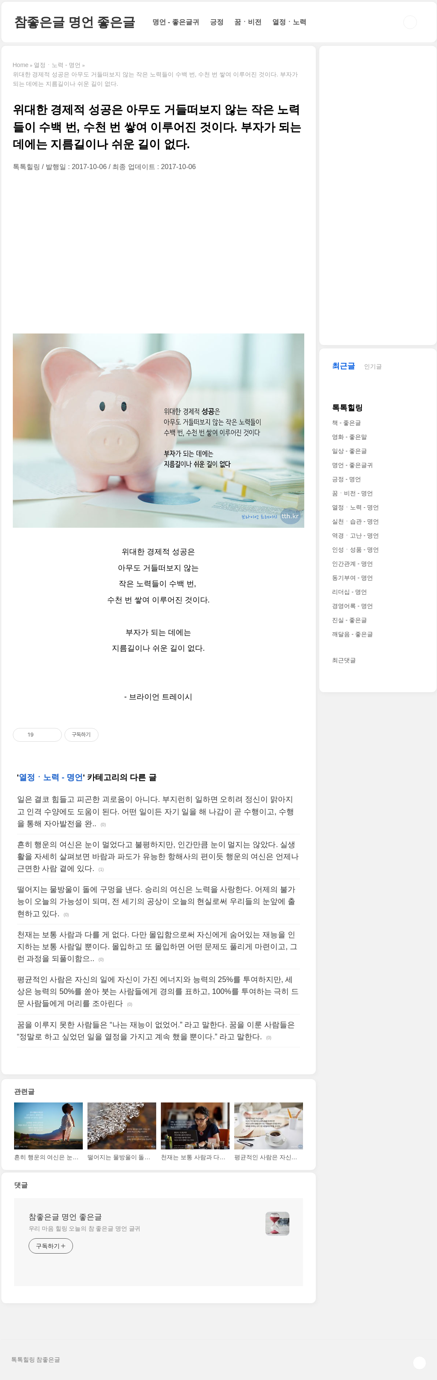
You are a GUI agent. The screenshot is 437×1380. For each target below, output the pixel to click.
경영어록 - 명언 (352, 605)
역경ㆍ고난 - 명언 (355, 535)
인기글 (373, 366)
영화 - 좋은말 (349, 436)
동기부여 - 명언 (352, 577)
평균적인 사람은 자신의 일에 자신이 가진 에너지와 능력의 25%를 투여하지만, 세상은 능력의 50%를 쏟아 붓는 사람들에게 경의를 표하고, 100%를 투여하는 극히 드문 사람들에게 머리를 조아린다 (158, 991)
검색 (410, 22)
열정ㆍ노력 (289, 22)
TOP (419, 1363)
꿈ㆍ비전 (248, 22)
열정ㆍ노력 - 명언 (51, 777)
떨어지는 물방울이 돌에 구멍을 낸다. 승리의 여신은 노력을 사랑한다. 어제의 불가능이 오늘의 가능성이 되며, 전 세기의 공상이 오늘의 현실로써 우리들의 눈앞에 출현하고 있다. (156, 901)
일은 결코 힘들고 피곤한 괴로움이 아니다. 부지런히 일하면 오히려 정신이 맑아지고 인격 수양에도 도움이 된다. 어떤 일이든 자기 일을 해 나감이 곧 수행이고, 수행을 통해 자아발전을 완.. (155, 811)
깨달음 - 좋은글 (352, 634)
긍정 (217, 22)
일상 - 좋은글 (349, 450)
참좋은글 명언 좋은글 (74, 22)
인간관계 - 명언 (352, 563)
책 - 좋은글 (346, 422)
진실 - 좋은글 (349, 620)
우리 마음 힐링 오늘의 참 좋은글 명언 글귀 (85, 1228)
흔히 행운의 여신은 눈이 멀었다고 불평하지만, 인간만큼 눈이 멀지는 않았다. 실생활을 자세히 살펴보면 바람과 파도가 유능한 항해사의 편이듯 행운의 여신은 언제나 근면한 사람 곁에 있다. (158, 856)
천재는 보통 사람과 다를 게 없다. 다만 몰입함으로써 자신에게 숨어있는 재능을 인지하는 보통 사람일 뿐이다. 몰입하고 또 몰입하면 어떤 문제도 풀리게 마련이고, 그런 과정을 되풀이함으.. (157, 946)
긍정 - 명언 (346, 479)
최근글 (343, 366)
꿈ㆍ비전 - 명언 (352, 493)
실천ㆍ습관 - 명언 (355, 521)
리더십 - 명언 (349, 591)
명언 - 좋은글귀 (175, 22)
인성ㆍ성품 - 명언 (355, 549)
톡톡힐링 (347, 407)
